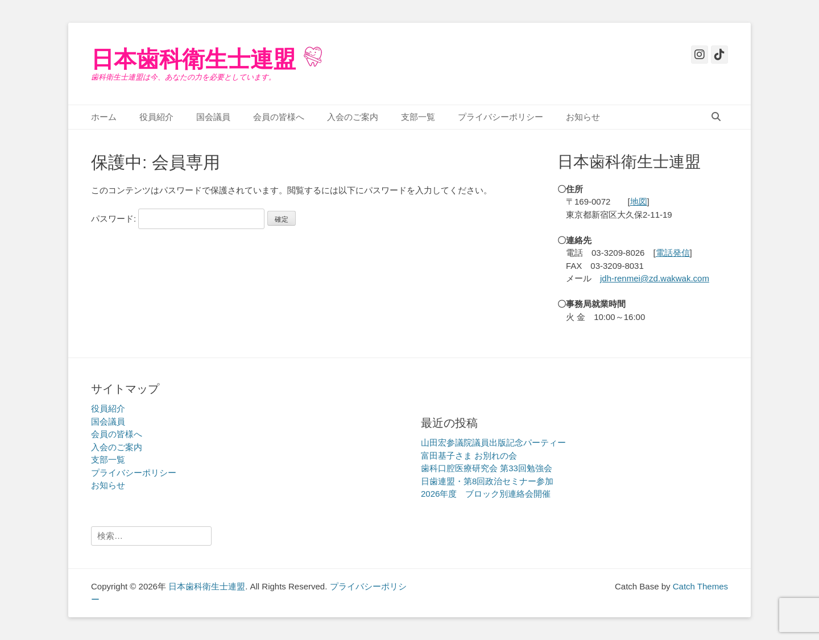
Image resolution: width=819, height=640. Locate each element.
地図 (638, 201)
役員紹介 (156, 117)
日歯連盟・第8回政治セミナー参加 (487, 481)
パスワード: (177, 218)
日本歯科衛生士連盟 (193, 59)
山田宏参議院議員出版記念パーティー (493, 442)
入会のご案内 (352, 117)
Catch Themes (700, 586)
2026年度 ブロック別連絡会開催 (486, 493)
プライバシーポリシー (500, 117)
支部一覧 (418, 117)
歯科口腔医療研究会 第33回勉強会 (486, 468)
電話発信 (673, 252)
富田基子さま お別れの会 (469, 455)
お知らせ (583, 117)
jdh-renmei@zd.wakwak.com (654, 278)
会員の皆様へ (278, 117)
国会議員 (213, 117)
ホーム (104, 117)
